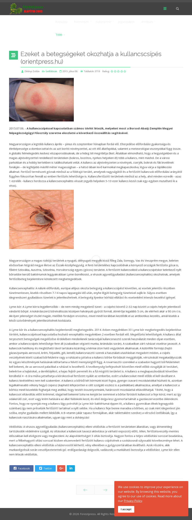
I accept (126, 509)
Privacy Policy (133, 501)
